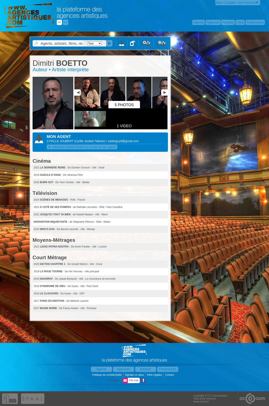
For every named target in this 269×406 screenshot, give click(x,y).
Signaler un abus (134, 374)
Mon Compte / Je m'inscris (236, 2)
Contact (170, 374)
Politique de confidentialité (107, 374)
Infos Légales (155, 374)
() (90, 141)
